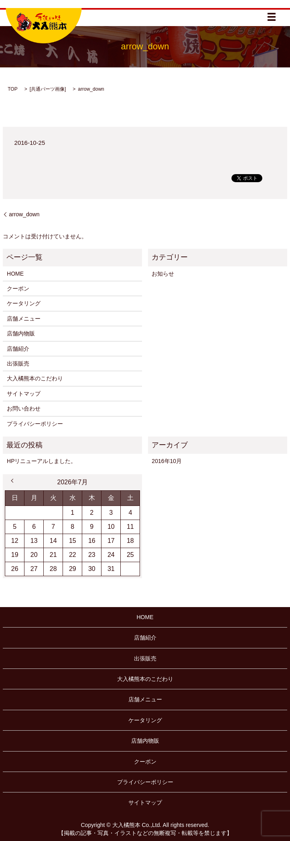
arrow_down (24, 214)
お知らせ (163, 273)
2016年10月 (167, 461)
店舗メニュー (24, 318)
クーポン (18, 288)
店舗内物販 (21, 333)
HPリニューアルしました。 (41, 461)
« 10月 (13, 480)
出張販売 (18, 363)
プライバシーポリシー (35, 423)
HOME (15, 273)
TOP (12, 89)
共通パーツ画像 (48, 89)
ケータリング (24, 303)
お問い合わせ (24, 408)
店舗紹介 (18, 348)
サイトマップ (24, 393)
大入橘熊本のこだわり (35, 378)
